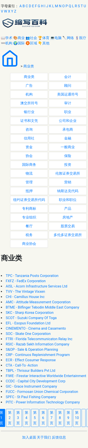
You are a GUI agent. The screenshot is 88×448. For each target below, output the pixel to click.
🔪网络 (68, 38)
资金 (29, 147)
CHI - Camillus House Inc (25, 297)
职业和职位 (68, 200)
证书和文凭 (29, 121)
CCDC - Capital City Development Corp (35, 381)
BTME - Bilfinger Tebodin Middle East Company (42, 307)
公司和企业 (68, 121)
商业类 (28, 66)
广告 (29, 85)
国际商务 (29, 165)
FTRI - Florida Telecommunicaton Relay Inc (39, 339)
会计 (67, 77)
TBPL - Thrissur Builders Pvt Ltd (30, 371)
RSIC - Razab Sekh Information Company (37, 344)
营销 (67, 182)
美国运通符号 (67, 94)
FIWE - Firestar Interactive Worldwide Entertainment (46, 376)
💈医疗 (80, 38)
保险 (67, 156)
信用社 (29, 138)
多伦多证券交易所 (68, 235)
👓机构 (6, 43)
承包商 (67, 129)
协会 (29, 156)
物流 (29, 173)
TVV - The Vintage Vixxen (25, 291)
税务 (29, 235)
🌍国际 (19, 43)
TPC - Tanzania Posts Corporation (32, 276)
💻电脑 (56, 38)
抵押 (29, 191)
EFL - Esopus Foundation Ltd (28, 323)
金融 (67, 138)
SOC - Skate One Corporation (28, 334)
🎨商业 (19, 38)
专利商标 (29, 208)
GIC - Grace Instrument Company (31, 386)
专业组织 (29, 217)
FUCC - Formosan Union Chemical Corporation (42, 392)
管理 (29, 182)
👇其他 (43, 43)
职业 (67, 112)
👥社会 (31, 38)
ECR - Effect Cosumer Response (31, 360)
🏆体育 (43, 38)
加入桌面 (29, 437)
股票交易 (68, 226)
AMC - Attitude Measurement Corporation (38, 302)
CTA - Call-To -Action (22, 365)
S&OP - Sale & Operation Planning (32, 349)
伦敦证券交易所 (67, 173)
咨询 (29, 129)
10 (77, 417)
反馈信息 (59, 437)
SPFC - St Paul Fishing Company (31, 397)
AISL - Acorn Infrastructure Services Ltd (36, 286)
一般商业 (68, 147)
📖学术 (6, 38)
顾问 (67, 85)
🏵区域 (31, 43)
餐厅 (29, 226)
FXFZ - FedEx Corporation (26, 281)
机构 (29, 94)
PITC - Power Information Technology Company (43, 402)
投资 (67, 165)
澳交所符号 (29, 103)
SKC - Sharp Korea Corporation (30, 313)
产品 (67, 208)
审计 (67, 103)
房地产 (67, 217)
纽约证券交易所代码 (29, 200)
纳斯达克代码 (67, 191)
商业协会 (29, 244)
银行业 (29, 112)
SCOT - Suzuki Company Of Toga (31, 318)
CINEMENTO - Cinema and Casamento (36, 328)
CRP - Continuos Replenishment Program (38, 355)
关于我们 (44, 437)
